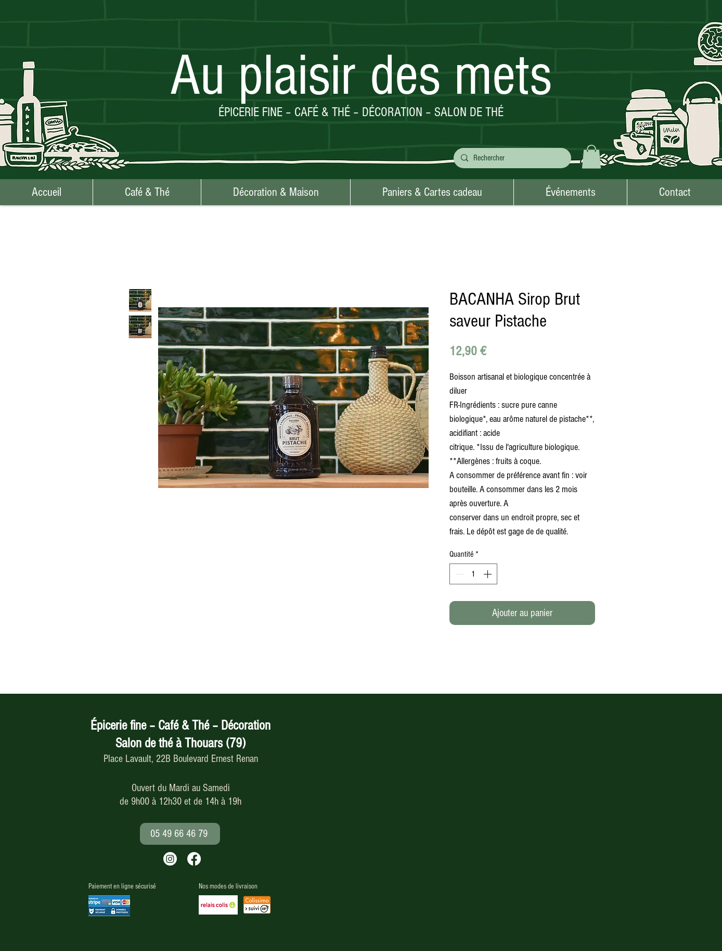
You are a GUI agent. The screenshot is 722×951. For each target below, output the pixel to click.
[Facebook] (194, 859)
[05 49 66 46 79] (180, 834)
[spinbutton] (473, 574)
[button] (591, 156)
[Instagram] (170, 859)
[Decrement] (458, 574)
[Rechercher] (511, 158)
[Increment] (488, 574)
